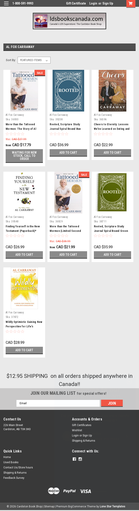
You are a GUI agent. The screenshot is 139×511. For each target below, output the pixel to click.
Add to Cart (68, 152)
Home (7, 457)
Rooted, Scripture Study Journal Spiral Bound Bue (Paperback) (65, 129)
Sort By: (11, 60)
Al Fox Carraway (15, 114)
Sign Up (107, 3)
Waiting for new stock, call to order (24, 156)
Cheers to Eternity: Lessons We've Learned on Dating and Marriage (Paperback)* (112, 129)
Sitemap (49, 506)
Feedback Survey (13, 477)
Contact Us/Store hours (18, 467)
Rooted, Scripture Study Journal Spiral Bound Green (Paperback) (111, 231)
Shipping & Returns (15, 472)
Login (93, 3)
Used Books (11, 462)
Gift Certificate (76, 3)
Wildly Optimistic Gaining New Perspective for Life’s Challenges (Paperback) (24, 326)
